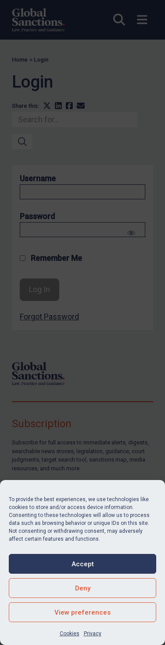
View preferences (82, 612)
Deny (82, 588)
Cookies (69, 633)
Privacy (92, 633)
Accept (83, 564)
